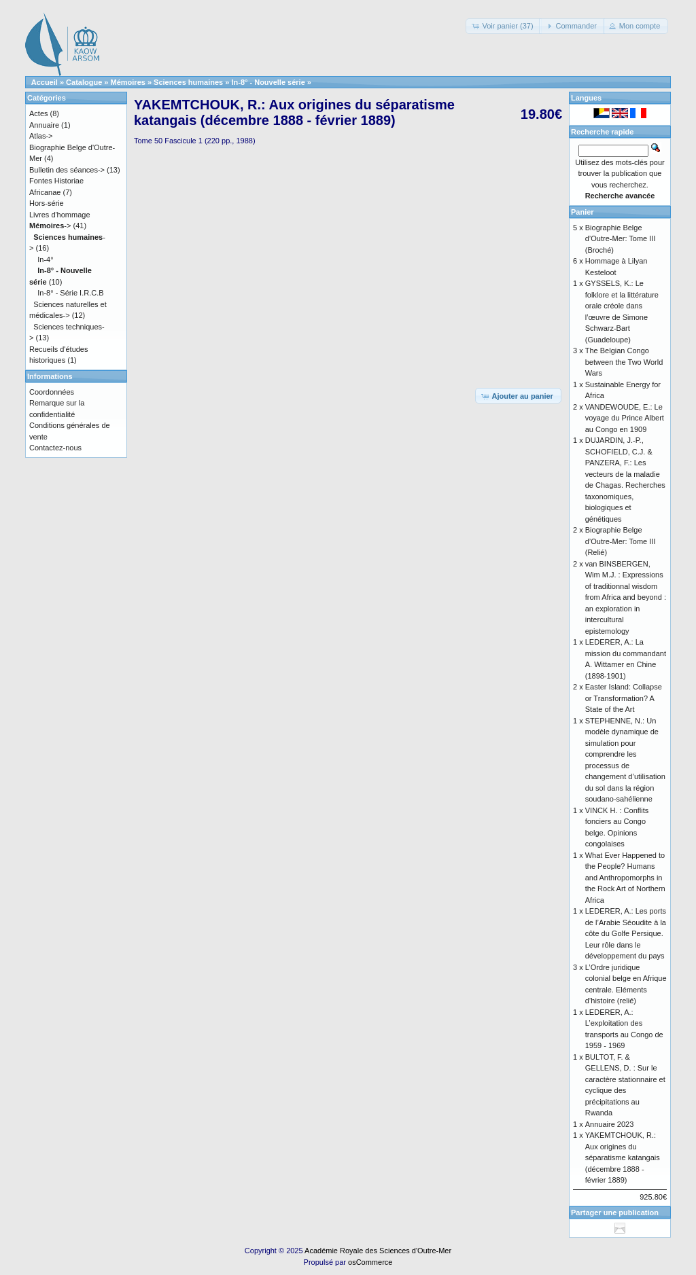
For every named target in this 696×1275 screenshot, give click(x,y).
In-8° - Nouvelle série (267, 82)
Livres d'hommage (59, 215)
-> (50, 225)
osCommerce (370, 1262)
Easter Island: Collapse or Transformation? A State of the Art (623, 698)
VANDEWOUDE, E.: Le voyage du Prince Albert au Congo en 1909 (624, 418)
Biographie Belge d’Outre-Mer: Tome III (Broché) (620, 238)
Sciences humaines (188, 82)
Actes (38, 113)
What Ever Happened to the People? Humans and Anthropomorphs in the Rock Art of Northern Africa (625, 877)
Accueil (44, 82)
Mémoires (128, 82)
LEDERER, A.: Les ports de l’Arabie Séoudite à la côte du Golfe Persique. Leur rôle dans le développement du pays (625, 933)
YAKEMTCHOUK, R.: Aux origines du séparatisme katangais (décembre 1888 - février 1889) (622, 1157)
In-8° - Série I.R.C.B (70, 293)
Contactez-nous (55, 448)
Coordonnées (51, 392)
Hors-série (46, 203)
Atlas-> (41, 136)
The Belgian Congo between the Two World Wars (624, 361)
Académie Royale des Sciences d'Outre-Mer (377, 1250)
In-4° (45, 259)
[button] (503, 26)
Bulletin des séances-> (67, 170)
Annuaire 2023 (609, 1124)
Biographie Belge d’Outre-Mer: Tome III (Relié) (620, 541)
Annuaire (44, 125)
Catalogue (84, 82)
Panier (582, 212)
